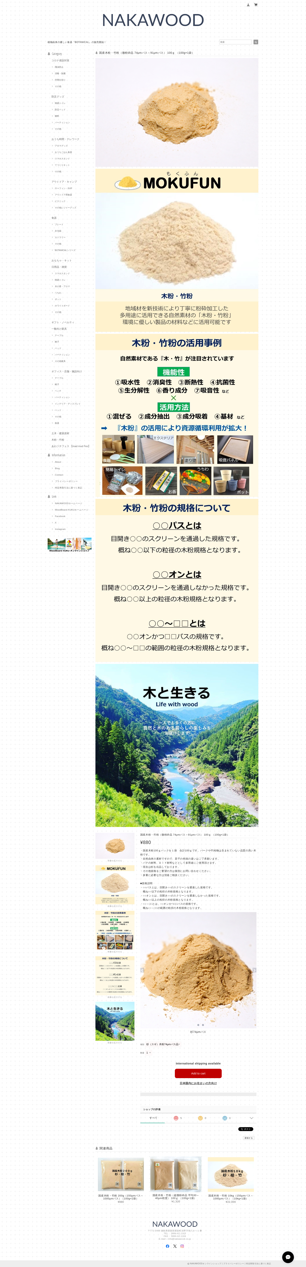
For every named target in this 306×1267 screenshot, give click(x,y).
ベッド (58, 348)
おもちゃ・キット (62, 260)
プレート (59, 224)
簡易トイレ (60, 103)
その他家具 (60, 361)
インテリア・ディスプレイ (68, 404)
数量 (142, 1053)
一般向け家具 (59, 328)
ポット (58, 299)
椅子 (57, 342)
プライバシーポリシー (66, 481)
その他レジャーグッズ (65, 207)
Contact (59, 475)
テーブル (59, 335)
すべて (153, 1118)
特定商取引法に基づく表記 (68, 488)
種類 (142, 1044)
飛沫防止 (59, 67)
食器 (54, 217)
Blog (57, 468)
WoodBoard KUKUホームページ (71, 510)
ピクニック (60, 201)
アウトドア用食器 (63, 195)
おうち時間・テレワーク (65, 139)
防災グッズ (58, 96)
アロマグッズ (61, 146)
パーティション (62, 122)
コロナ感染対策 (60, 60)
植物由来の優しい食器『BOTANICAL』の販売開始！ (77, 42)
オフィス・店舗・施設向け (67, 371)
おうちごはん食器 (63, 152)
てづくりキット (62, 165)
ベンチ (58, 391)
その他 (58, 86)
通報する (249, 1138)
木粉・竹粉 (58, 439)
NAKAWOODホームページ (68, 503)
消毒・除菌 (60, 73)
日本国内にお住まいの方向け (198, 1083)
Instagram (60, 529)
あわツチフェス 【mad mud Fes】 (71, 446)
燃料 (57, 116)
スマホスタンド (62, 158)
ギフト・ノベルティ (63, 322)
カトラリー (60, 237)
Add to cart (198, 1073)
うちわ (58, 293)
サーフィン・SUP (63, 188)
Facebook (60, 516)
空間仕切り (60, 80)
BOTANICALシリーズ (65, 250)
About (58, 462)
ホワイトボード (62, 305)
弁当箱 (58, 231)
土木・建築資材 (60, 433)
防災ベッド (60, 109)
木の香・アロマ (62, 286)
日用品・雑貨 (59, 266)
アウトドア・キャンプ (64, 181)
